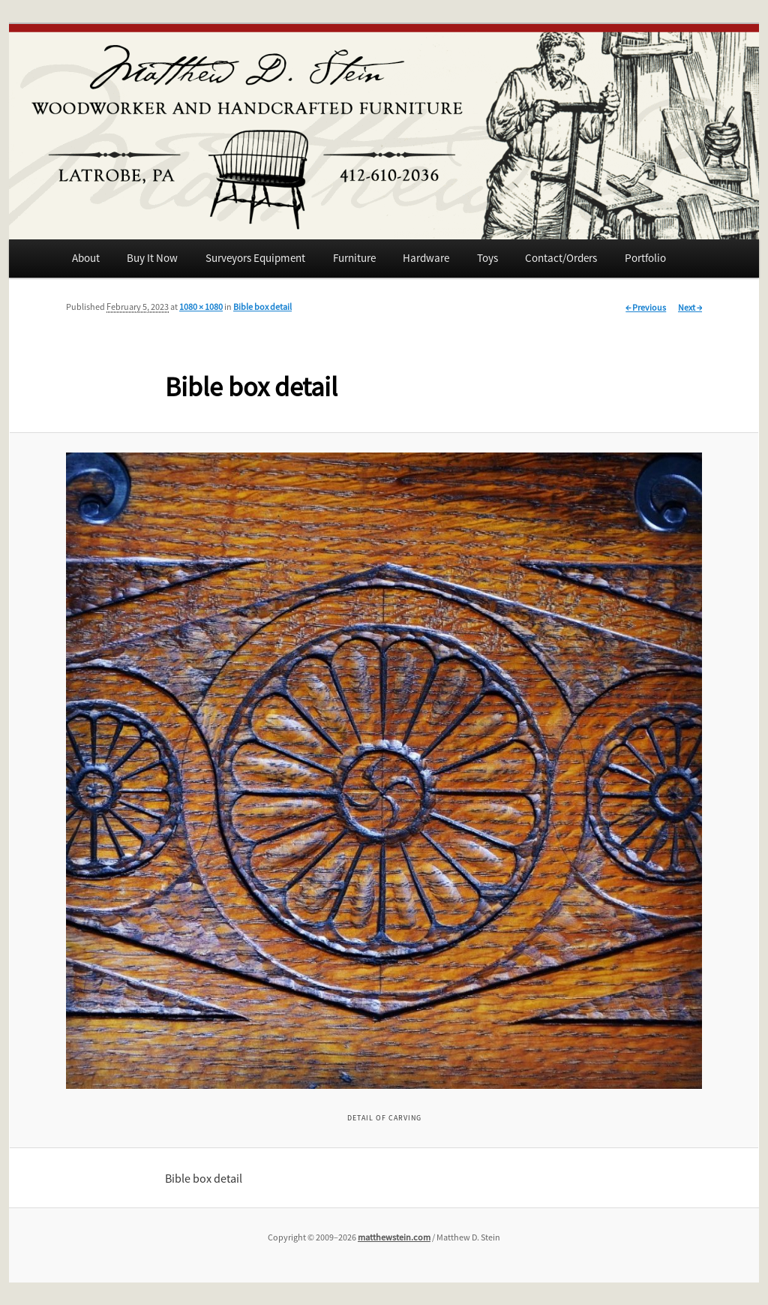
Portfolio (645, 258)
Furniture (354, 258)
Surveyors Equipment (255, 258)
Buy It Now (152, 258)
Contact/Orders (561, 258)
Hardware (426, 258)
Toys (487, 258)
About (86, 258)
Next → (690, 307)
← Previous (646, 307)
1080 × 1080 (201, 306)
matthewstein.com (394, 1237)
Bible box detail (262, 306)
